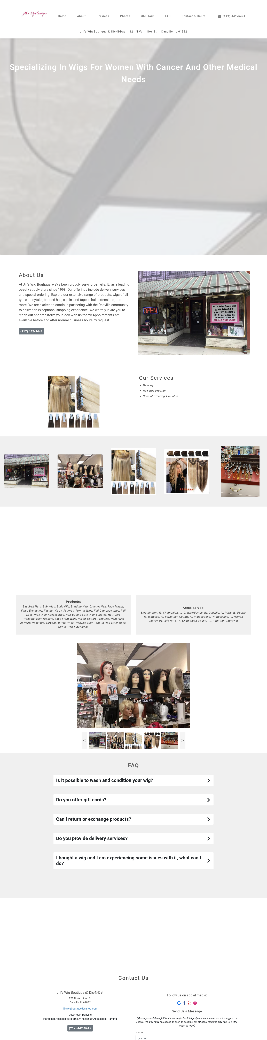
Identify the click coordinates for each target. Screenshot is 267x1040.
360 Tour (147, 16)
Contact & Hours (194, 16)
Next (182, 740)
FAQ (168, 16)
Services (103, 16)
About (81, 16)
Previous (84, 740)
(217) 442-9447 (232, 16)
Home (62, 16)
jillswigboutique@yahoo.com (80, 1008)
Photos (125, 16)
